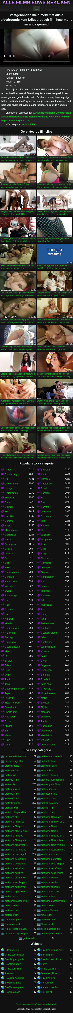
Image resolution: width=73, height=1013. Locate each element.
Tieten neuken (12, 702)
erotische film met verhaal (53, 821)
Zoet (43, 549)
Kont (51, 116)
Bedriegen (46, 670)
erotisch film (29, 124)
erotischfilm (11, 905)
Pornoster (46, 563)
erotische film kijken (15, 821)
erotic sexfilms (12, 770)
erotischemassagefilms (53, 901)
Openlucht (46, 572)
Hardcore (19, 116)
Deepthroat (7, 116)
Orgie (8, 674)
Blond (51, 112)
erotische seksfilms (51, 868)
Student (9, 698)
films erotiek (47, 924)
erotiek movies (12, 789)
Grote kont (10, 707)
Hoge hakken (48, 693)
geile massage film (50, 929)
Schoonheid (47, 516)
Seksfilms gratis (13, 964)
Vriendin (9, 586)
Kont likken (47, 642)
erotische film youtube (16, 831)
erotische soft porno (15, 887)
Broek (44, 660)
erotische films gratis (15, 840)
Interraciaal (47, 604)
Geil (7, 558)
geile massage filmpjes (16, 933)
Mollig (44, 698)
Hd (26, 116)
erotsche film (11, 915)
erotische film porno (15, 826)
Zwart (8, 591)
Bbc (7, 614)
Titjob (44, 707)
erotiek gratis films (50, 784)
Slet (7, 563)
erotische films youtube (53, 845)
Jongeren (46, 511)
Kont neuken (62, 116)
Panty (44, 721)
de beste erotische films (53, 756)
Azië (43, 544)
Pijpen (4, 120)
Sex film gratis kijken (51, 959)
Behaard (9, 577)
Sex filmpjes (47, 954)
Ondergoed (11, 544)
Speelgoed (10, 535)
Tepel (8, 693)
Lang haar (46, 684)
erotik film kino (48, 798)
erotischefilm (11, 896)
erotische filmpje (49, 831)
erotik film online (13, 803)
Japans (45, 586)
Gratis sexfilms (48, 968)
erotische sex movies (16, 877)
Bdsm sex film (12, 950)
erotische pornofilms (15, 863)
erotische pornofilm (51, 859)
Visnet (8, 735)
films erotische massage (17, 929)
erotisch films (48, 812)
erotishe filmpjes (49, 910)
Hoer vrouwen (12, 628)
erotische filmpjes (14, 835)
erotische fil (11, 817)
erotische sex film (14, 873)
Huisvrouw (10, 642)
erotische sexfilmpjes (15, 882)
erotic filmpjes (12, 765)
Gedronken (47, 730)
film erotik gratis (13, 919)
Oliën (44, 637)
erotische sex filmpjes (52, 873)
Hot (43, 530)
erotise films (47, 905)
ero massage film (14, 761)
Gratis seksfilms (13, 968)
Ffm (43, 609)
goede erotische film (51, 933)
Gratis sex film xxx (14, 954)
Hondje (33, 116)
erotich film (10, 775)
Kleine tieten (11, 493)
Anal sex (9, 973)
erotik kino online (50, 803)
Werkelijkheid (48, 646)
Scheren (45, 493)
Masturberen (11, 530)
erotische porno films (15, 859)
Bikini (8, 670)
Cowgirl (9, 507)
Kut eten (9, 618)
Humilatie (43, 116)
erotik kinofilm (12, 807)
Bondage (61, 112)
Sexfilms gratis (12, 992)
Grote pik (46, 567)
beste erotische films (15, 756)
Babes (8, 502)
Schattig (45, 507)
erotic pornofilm (49, 765)
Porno (44, 964)
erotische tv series (50, 891)
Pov (43, 581)
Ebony (44, 614)
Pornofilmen (47, 982)
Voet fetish (46, 735)
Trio (27, 120)
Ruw (7, 740)
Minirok (8, 726)
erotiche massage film (52, 779)
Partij (7, 679)
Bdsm (44, 112)
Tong (7, 684)
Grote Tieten (11, 483)
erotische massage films (17, 854)
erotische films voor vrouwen (17, 845)
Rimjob (13, 120)
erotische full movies (15, 849)
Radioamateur (12, 572)
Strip (7, 525)
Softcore (45, 595)
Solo (7, 567)
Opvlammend (48, 744)
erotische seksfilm (14, 868)
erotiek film (10, 784)
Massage (46, 712)
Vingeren (45, 553)
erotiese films (12, 798)
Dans (7, 744)
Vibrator (45, 651)
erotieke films (12, 793)
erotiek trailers (48, 789)
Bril (6, 730)
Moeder (9, 623)
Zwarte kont (11, 712)
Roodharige (11, 595)
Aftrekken (10, 632)
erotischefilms (48, 896)
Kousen (45, 525)
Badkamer (46, 726)
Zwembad (46, 716)
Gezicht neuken (13, 646)
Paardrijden (47, 483)
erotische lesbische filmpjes (53, 849)
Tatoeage (46, 591)
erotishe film (11, 910)
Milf (7, 511)
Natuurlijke (46, 558)
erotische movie (49, 854)
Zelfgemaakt (47, 623)
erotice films (47, 770)
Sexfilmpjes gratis (14, 987)
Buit (68, 112)
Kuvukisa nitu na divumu (53, 950)
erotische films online (52, 840)
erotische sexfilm (49, 877)
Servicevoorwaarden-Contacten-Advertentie (36, 1004)
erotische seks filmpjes (53, 863)
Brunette (45, 469)
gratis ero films (30, 938)
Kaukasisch (11, 581)
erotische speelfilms (15, 891)
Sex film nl (46, 992)
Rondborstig (11, 474)
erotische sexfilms (50, 882)
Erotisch (45, 702)
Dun (7, 600)
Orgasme (46, 665)
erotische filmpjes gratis (53, 835)
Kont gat (45, 628)
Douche (45, 740)
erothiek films (48, 761)
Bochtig (9, 637)
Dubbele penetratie (15, 688)
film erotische (48, 919)
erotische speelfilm (50, 887)
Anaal (37, 112)
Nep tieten (10, 716)
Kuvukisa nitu (48, 978)
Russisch (46, 679)
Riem (44, 618)
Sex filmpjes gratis (14, 959)
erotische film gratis (51, 817)
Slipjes (8, 549)
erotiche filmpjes (49, 775)
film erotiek (46, 915)
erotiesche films (49, 793)
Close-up (9, 609)
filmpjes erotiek (12, 924)
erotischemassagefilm (16, 901)
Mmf (7, 651)
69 (6, 656)
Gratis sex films (49, 973)
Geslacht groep (49, 632)
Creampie (46, 688)
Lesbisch (45, 535)
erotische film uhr (50, 826)
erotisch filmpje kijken (16, 812)
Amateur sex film (49, 987)
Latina (44, 656)
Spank (21, 120)
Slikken (8, 660)
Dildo (43, 600)
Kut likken (10, 516)
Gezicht (9, 553)
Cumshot (9, 521)
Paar (7, 604)
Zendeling (10, 497)
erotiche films (12, 779)
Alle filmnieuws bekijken (36, 2)
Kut (6, 479)
